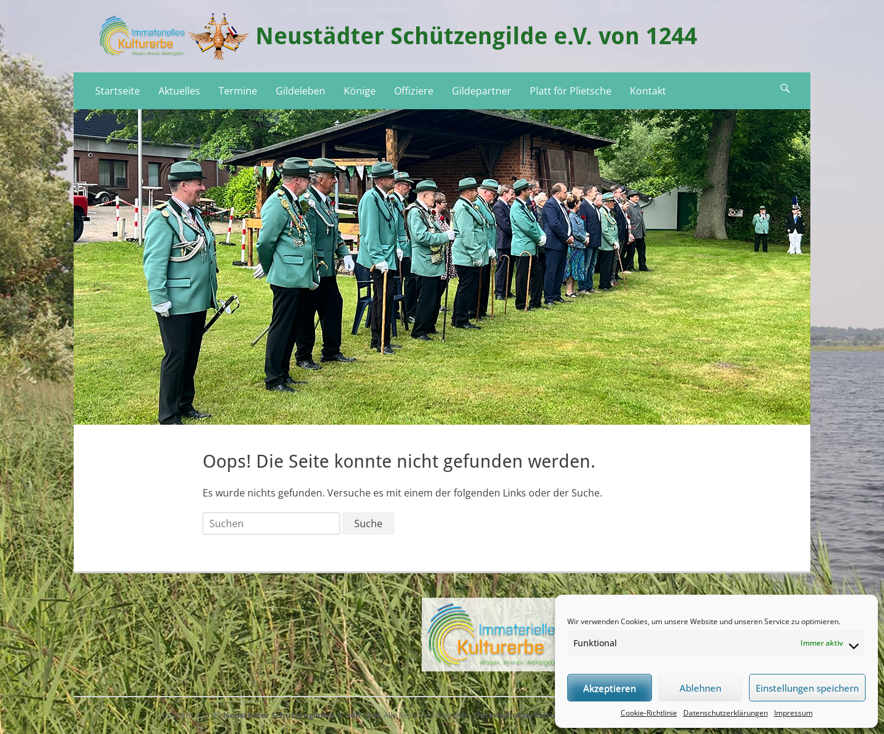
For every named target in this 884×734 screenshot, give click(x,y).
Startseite (117, 91)
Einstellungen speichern (807, 688)
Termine (238, 91)
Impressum (793, 713)
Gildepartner (481, 91)
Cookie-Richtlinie (649, 713)
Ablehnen (700, 688)
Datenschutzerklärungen (725, 713)
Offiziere (413, 91)
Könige (360, 91)
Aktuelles (179, 91)
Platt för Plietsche (570, 91)
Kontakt (648, 91)
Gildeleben (300, 91)
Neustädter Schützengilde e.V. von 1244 (476, 36)
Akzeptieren (609, 688)
